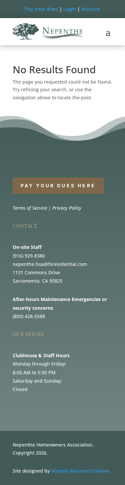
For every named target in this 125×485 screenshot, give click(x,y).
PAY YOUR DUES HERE (58, 185)
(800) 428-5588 (29, 316)
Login (69, 8)
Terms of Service (30, 208)
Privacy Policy (66, 208)
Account (90, 8)
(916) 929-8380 (29, 256)
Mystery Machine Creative (80, 471)
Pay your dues (41, 8)
